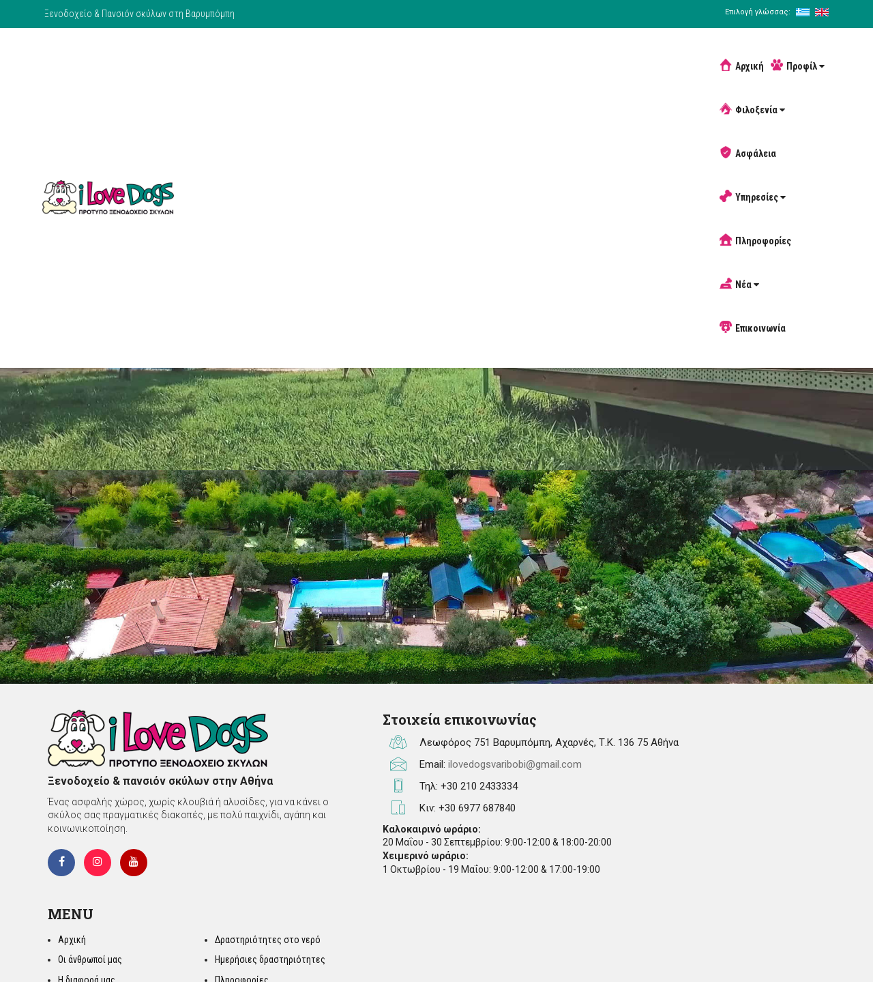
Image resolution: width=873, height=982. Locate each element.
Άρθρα (725, 828)
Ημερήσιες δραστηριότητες (768, 788)
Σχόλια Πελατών (745, 868)
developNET (803, 951)
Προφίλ (321, 49)
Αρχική (265, 49)
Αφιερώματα (738, 848)
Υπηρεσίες (523, 49)
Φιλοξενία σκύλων (626, 828)
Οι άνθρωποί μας (622, 788)
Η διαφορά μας (618, 808)
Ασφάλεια (455, 49)
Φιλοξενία (387, 49)
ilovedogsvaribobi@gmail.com (439, 798)
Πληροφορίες (599, 49)
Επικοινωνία (721, 49)
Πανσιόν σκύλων (622, 868)
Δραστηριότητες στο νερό (765, 767)
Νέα (661, 49)
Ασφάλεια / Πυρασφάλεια (640, 848)
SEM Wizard (703, 951)
